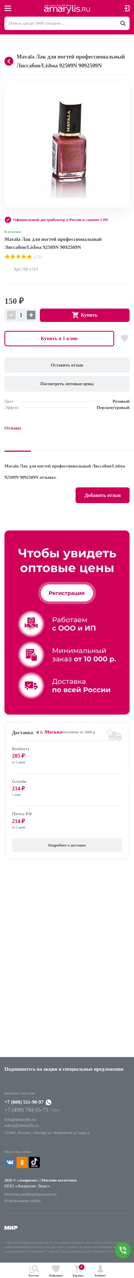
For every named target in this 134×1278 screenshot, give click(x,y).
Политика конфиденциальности (30, 1194)
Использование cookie (22, 1200)
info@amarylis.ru (20, 1119)
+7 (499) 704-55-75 (26, 1110)
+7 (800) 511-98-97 (23, 1102)
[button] (124, 87)
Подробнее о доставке (67, 845)
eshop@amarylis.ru (21, 1125)
